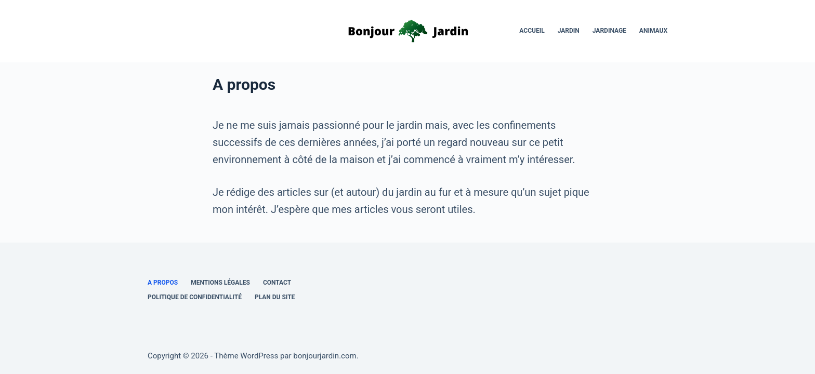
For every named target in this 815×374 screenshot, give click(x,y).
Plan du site (275, 297)
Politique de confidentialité (195, 297)
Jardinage (609, 30)
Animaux (653, 30)
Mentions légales (220, 282)
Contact (277, 282)
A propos (163, 282)
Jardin (569, 30)
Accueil (531, 30)
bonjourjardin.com (324, 355)
